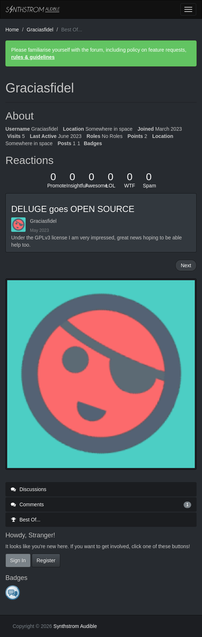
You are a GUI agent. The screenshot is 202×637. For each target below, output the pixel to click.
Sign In (18, 560)
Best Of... (25, 520)
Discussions (29, 489)
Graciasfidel (43, 221)
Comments (101, 504)
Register (45, 560)
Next (186, 265)
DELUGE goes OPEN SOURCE (72, 209)
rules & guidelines (33, 57)
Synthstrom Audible (33, 9)
